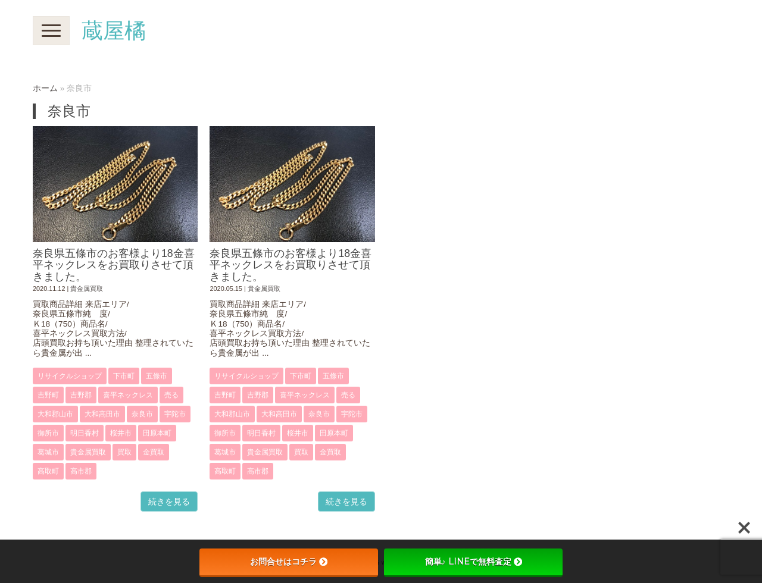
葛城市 (48, 452)
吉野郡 (81, 395)
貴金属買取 (86, 288)
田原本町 (157, 433)
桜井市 (121, 433)
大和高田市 (102, 414)
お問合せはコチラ (288, 561)
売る (171, 395)
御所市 (48, 433)
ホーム (45, 88)
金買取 (153, 452)
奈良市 (142, 414)
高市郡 (81, 471)
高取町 (48, 471)
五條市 (156, 376)
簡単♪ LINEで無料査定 (473, 561)
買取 (124, 452)
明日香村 (84, 433)
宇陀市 (175, 414)
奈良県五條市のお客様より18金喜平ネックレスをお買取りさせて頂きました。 (114, 265)
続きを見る (169, 501)
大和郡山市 (55, 414)
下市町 (124, 376)
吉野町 (48, 395)
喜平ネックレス (128, 395)
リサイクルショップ (70, 376)
